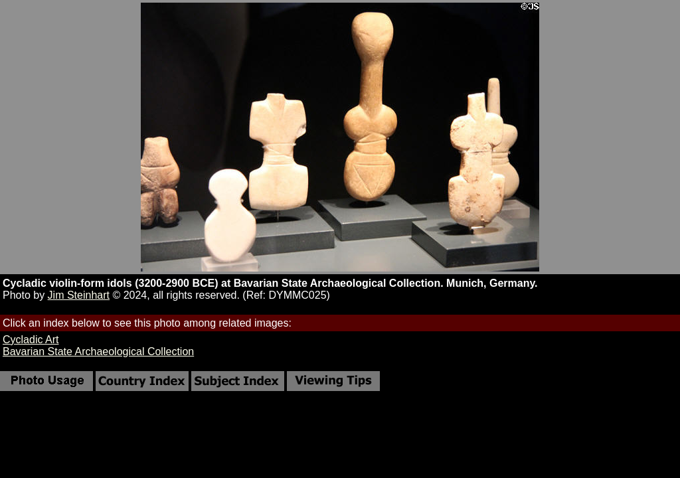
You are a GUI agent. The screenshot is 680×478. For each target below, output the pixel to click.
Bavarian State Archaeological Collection (98, 351)
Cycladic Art (30, 339)
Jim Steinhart (79, 295)
